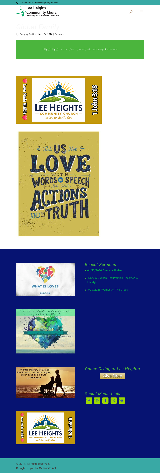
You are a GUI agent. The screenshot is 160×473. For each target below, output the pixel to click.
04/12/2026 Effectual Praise (104, 270)
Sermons (59, 34)
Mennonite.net (47, 468)
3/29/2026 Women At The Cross (107, 290)
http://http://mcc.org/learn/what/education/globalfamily (80, 49)
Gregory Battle (28, 34)
